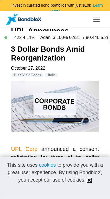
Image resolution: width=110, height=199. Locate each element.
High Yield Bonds (27, 75)
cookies (47, 165)
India (51, 75)
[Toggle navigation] (96, 19)
